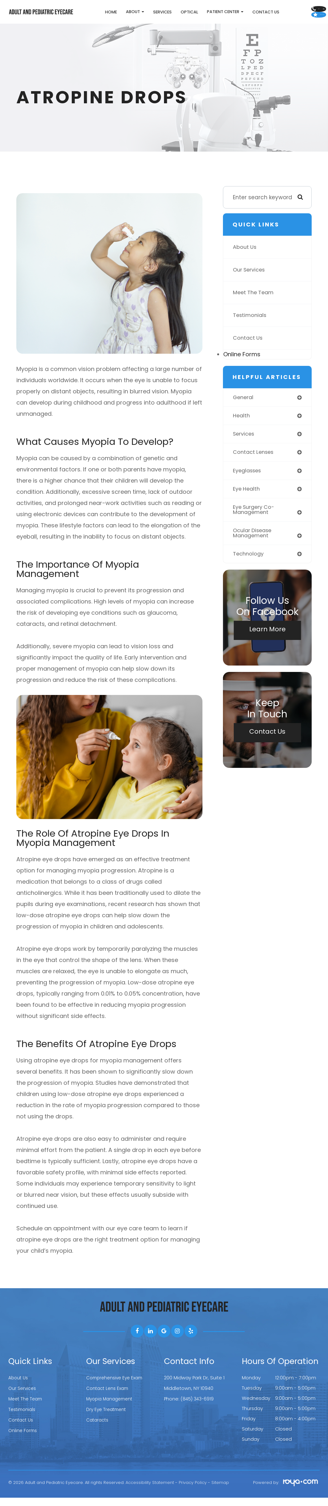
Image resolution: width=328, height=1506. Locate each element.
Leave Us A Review (294, 24)
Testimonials (250, 323)
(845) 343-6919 (198, 1406)
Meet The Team (254, 301)
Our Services (250, 278)
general (244, 406)
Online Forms (241, 363)
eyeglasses (248, 480)
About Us (245, 255)
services (244, 443)
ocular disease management (254, 544)
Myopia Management (111, 1406)
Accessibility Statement (150, 1491)
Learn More (267, 640)
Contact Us (236, 16)
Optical (160, 16)
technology (249, 565)
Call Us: (293, 8)
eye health (247, 499)
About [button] (106, 16)
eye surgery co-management (255, 520)
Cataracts (98, 1427)
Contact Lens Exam (108, 1396)
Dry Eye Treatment (107, 1417)
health (242, 424)
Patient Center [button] (196, 16)
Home (82, 16)
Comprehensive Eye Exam (116, 1386)
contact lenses (254, 461)
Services (133, 16)
